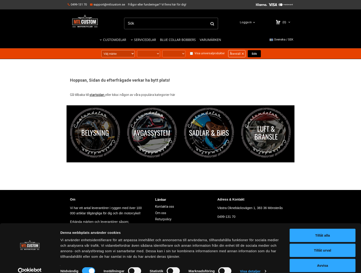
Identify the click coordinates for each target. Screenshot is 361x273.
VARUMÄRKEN (210, 39)
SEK (281, 39)
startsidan (97, 95)
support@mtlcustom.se (107, 4)
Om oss (160, 213)
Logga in (246, 22)
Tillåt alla (322, 228)
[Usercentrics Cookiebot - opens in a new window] (30, 264)
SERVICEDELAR (145, 39)
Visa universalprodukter (210, 53)
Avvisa (322, 258)
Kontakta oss (164, 206)
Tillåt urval (322, 243)
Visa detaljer (250, 264)
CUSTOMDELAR (114, 39)
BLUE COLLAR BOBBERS (178, 39)
